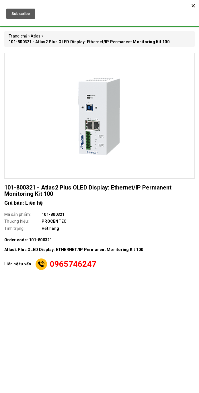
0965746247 (73, 264)
